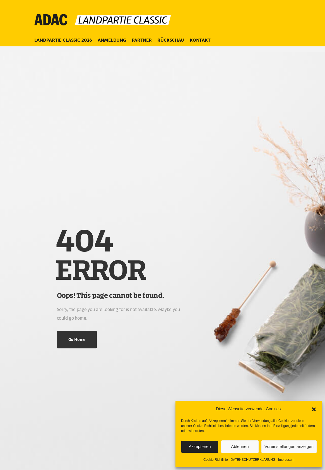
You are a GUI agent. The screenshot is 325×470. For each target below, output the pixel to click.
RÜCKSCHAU (170, 40)
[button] (314, 409)
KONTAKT (200, 40)
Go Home (76, 339)
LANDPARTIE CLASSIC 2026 (63, 40)
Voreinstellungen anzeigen (289, 446)
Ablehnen (240, 446)
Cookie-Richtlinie (215, 460)
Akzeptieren (200, 446)
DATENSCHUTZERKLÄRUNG (253, 460)
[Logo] (104, 17)
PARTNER (142, 40)
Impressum (286, 460)
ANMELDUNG (112, 40)
